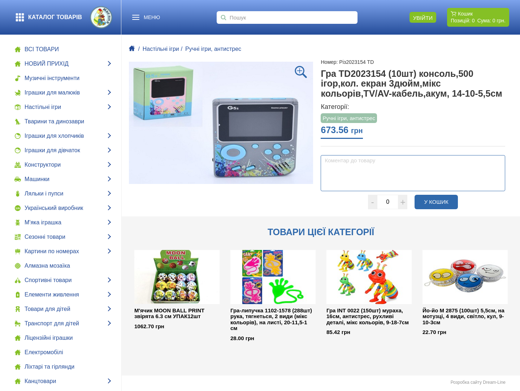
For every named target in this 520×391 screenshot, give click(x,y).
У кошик (441, 201)
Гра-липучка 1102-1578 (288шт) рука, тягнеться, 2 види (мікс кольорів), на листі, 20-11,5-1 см (271, 319)
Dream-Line (494, 382)
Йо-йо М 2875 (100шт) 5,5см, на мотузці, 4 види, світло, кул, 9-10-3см (463, 316)
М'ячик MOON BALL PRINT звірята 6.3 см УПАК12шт (169, 314)
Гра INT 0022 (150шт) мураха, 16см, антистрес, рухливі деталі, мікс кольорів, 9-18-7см (367, 316)
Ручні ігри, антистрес (213, 49)
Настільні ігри (161, 49)
